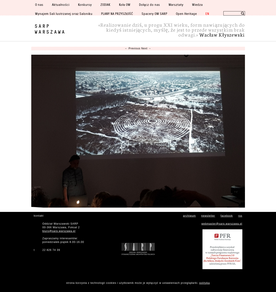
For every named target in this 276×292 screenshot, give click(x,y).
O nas (39, 4)
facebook (227, 215)
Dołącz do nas (149, 4)
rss (240, 215)
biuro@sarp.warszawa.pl (59, 231)
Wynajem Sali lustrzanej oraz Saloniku (64, 13)
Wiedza (197, 4)
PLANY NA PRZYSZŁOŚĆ (117, 13)
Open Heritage (186, 13)
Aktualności (60, 4)
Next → (146, 48)
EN (207, 13)
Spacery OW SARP (154, 13)
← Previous (132, 48)
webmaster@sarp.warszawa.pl (221, 223)
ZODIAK (105, 4)
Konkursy (85, 4)
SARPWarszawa (50, 29)
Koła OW (124, 4)
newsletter (208, 215)
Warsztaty (176, 4)
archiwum (189, 215)
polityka (204, 282)
